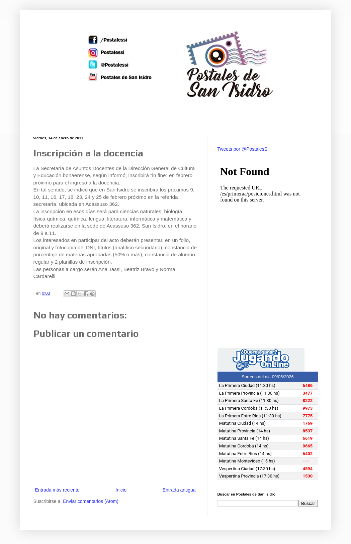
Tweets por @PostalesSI (243, 149)
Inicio (120, 490)
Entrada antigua (179, 490)
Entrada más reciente (57, 490)
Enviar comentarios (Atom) (90, 501)
